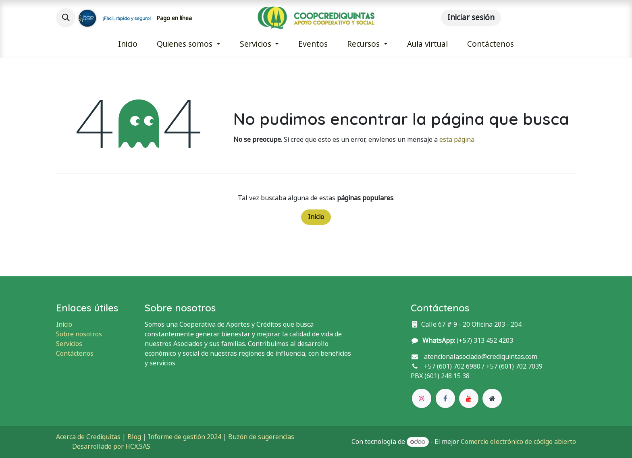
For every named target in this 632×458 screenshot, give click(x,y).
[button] (65, 17)
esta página (456, 139)
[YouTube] (468, 398)
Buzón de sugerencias (261, 436)
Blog (134, 436)
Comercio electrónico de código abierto (518, 441)
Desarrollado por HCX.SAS (111, 446)
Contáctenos (75, 353)
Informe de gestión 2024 (184, 436)
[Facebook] (445, 398)
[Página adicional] (492, 398)
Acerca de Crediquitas (88, 436)
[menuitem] (127, 44)
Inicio (316, 216)
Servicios (69, 343)
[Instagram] (421, 398)
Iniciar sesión (471, 17)
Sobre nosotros (79, 334)
